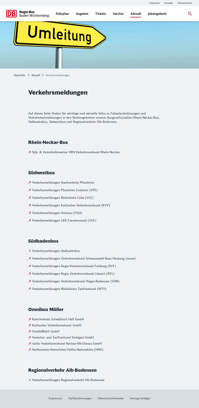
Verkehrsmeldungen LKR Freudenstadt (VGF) (64, 220)
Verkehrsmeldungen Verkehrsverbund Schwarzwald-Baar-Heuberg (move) (84, 258)
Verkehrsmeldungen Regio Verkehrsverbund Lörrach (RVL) (73, 273)
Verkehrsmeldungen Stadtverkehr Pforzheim (63, 182)
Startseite (19, 75)
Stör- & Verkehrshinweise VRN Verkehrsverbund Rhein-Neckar (76, 152)
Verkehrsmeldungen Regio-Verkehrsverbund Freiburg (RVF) (74, 266)
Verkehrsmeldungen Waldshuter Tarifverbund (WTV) (69, 289)
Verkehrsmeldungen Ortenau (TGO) (57, 213)
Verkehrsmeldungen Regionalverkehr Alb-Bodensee (68, 380)
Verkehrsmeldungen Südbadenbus (56, 251)
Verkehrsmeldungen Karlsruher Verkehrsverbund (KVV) (71, 205)
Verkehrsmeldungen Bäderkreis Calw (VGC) (63, 198)
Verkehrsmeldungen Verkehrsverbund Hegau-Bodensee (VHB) (76, 281)
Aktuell (35, 75)
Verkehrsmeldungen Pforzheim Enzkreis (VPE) (65, 190)
